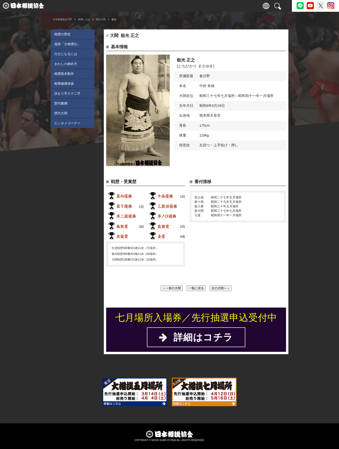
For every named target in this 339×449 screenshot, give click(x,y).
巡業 (129, 5)
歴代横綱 (60, 103)
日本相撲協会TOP (62, 19)
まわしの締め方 (65, 64)
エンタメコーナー (67, 123)
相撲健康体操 (64, 83)
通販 (214, 5)
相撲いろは (171, 5)
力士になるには (65, 54)
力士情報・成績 (108, 5)
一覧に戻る (196, 288)
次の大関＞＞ (220, 288)
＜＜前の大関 (171, 288)
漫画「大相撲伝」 (67, 44)
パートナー (235, 5)
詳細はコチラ (196, 337)
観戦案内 (87, 5)
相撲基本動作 (64, 74)
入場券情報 (66, 5)
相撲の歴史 (62, 34)
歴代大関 (100, 19)
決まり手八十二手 (67, 93)
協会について (193, 5)
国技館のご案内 (151, 5)
